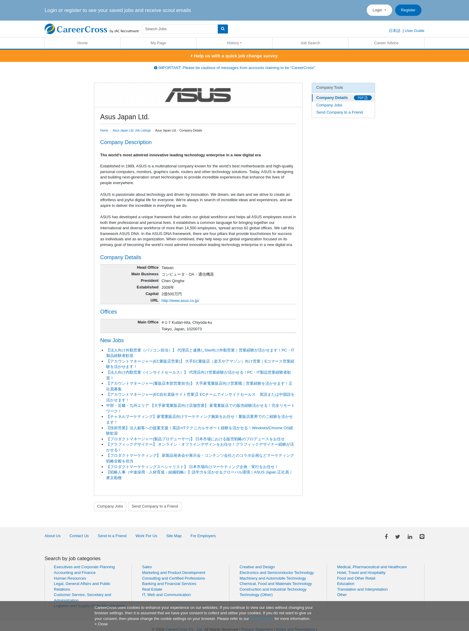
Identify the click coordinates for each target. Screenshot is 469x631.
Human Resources (70, 578)
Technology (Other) (256, 594)
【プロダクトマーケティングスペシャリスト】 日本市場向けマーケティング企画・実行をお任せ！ (192, 467)
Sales (147, 567)
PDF (362, 98)
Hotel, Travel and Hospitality (361, 572)
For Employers (203, 536)
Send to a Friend (112, 536)
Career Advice (386, 43)
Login (378, 10)
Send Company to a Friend (155, 506)
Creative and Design (257, 567)
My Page (158, 43)
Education (345, 583)
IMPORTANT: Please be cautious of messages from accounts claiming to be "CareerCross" (234, 67)
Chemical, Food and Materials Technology (276, 583)
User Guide (414, 30)
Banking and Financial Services (169, 583)
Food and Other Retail (356, 578)
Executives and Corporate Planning (84, 567)
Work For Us (146, 536)
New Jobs (112, 340)
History (233, 43)
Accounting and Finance (74, 572)
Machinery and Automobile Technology (273, 578)
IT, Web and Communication (166, 594)
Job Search (310, 43)
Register (408, 10)
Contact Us (79, 536)
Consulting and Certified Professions (173, 578)
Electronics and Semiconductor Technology (277, 572)
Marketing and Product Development (173, 572)
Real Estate (152, 589)
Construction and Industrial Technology (273, 589)
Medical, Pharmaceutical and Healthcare (372, 567)
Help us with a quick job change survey (234, 55)
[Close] (101, 624)
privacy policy (261, 618)
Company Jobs (110, 506)
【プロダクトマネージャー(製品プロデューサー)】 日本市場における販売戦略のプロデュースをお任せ (195, 439)
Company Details (332, 97)
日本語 (395, 30)
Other (342, 594)
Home (82, 43)
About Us (52, 536)
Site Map (174, 536)
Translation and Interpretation (362, 589)
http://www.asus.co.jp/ (180, 300)
